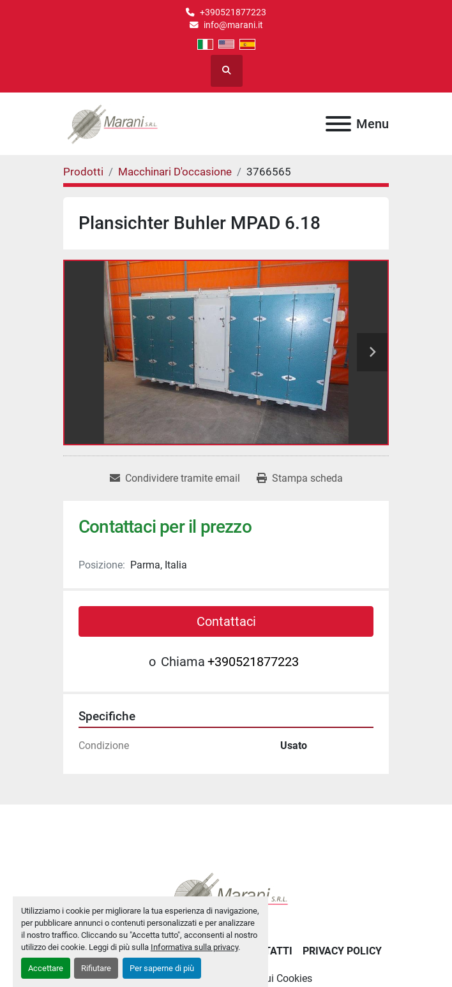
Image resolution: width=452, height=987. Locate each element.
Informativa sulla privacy (194, 947)
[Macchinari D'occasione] (175, 171)
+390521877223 (233, 12)
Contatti (268, 951)
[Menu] (338, 123)
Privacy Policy (342, 951)
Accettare (45, 968)
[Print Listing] (299, 478)
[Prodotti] (83, 171)
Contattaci (226, 621)
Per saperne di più (162, 968)
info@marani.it (233, 25)
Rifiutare (96, 968)
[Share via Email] (175, 478)
